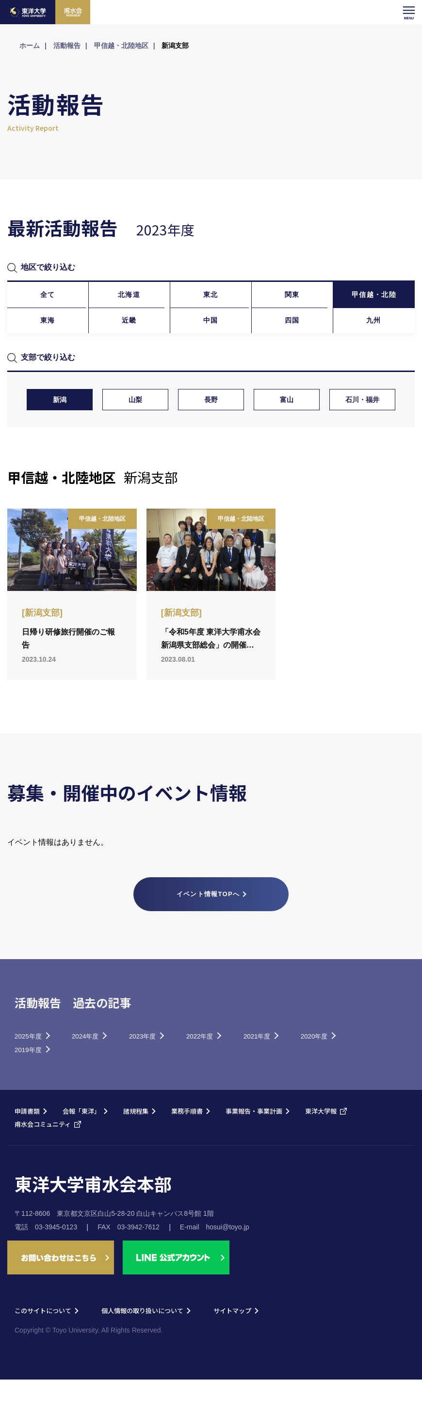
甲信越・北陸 (374, 301)
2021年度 (301, 1066)
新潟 (59, 427)
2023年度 (167, 1066)
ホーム (29, 45)
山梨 (135, 427)
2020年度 (33, 1081)
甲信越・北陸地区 (121, 45)
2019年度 (100, 1081)
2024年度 (100, 1066)
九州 (373, 340)
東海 (47, 340)
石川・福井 (362, 427)
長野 (211, 427)
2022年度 (234, 1066)
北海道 (129, 301)
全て (47, 301)
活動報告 (67, 45)
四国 (292, 340)
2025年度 (33, 1066)
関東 (292, 301)
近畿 (129, 340)
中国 (210, 340)
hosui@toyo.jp (227, 1259)
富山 (286, 427)
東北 (210, 301)
